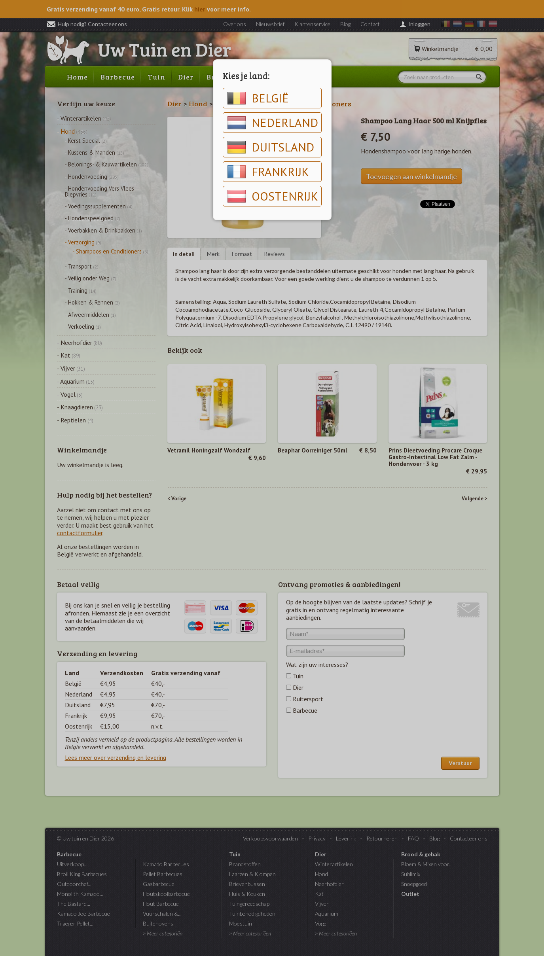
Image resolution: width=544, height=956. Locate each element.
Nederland (272, 122)
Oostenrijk (272, 196)
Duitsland (270, 147)
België (258, 98)
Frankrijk (268, 171)
